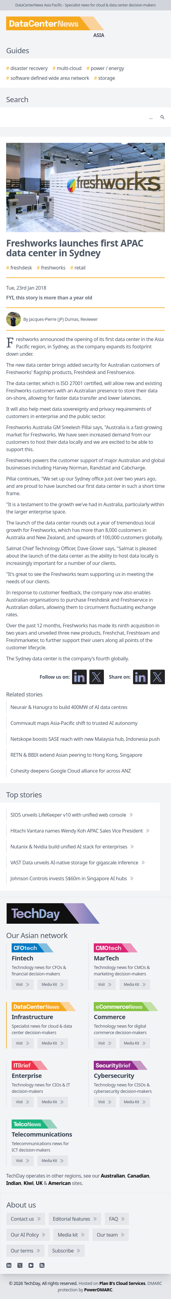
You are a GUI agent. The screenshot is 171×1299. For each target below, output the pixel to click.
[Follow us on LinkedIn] (79, 677)
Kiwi (28, 1183)
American (59, 1183)
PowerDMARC (98, 1290)
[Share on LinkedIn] (140, 677)
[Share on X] (157, 677)
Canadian (138, 1175)
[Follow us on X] (96, 677)
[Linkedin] (8, 1265)
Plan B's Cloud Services (122, 1283)
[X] (19, 1265)
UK (39, 1183)
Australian (113, 1175)
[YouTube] (30, 1265)
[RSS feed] (42, 1265)
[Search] (79, 117)
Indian (13, 1183)
